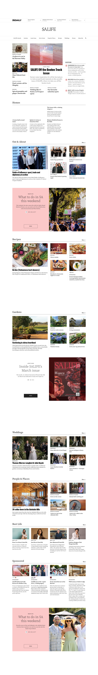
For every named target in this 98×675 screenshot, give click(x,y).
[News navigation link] (34, 20)
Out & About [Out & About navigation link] (42, 38)
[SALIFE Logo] (49, 29)
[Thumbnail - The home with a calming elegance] (37, 127)
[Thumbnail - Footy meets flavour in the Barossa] (58, 612)
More (84, 174)
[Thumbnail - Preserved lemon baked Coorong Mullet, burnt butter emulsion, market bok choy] (77, 302)
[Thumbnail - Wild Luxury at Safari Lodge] (77, 615)
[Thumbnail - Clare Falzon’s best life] (19, 70)
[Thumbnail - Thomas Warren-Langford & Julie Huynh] (30, 485)
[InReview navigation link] (63, 20)
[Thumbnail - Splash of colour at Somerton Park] (37, 152)
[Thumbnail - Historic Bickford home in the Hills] (55, 153)
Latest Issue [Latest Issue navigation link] (33, 38)
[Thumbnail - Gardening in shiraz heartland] (30, 365)
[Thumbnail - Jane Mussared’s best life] (58, 572)
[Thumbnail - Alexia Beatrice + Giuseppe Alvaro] (77, 495)
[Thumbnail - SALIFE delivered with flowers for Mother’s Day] (20, 611)
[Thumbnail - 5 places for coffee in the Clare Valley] (77, 539)
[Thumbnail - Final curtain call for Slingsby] (19, 83)
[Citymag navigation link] (49, 20)
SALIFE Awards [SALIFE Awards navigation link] (17, 38)
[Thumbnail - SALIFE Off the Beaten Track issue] (46, 63)
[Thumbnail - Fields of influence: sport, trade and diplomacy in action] (30, 195)
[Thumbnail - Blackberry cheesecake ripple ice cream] (58, 300)
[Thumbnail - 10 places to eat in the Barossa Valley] (19, 51)
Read (30, 258)
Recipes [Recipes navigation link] (60, 38)
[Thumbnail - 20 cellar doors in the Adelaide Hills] (30, 531)
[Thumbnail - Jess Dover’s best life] (39, 571)
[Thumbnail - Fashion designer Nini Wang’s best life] (77, 572)
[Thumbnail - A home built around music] (20, 152)
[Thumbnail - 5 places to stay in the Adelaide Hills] (58, 539)
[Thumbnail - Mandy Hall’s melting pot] (77, 522)
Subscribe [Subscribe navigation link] (80, 38)
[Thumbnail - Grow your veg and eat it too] (77, 372)
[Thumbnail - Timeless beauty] (58, 372)
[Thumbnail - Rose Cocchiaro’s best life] (20, 571)
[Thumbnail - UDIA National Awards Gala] (77, 203)
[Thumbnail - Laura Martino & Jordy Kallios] (58, 493)
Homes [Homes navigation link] (74, 38)
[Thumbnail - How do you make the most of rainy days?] (77, 70)
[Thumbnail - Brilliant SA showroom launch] (77, 186)
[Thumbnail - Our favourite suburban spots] (55, 95)
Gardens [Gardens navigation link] (26, 38)
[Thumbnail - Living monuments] (77, 355)
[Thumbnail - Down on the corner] (58, 522)
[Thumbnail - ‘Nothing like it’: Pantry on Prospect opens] (37, 96)
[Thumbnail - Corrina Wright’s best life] (77, 98)
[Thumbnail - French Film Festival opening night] (58, 203)
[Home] (19, 20)
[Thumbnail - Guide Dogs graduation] (58, 185)
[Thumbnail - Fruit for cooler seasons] (58, 355)
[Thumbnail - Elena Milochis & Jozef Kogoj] (58, 475)
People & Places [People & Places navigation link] (51, 38)
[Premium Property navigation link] (78, 20)
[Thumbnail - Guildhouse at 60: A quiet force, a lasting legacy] (39, 611)
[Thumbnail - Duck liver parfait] (77, 83)
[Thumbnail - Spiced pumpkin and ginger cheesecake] (19, 91)
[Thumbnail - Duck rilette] (77, 282)
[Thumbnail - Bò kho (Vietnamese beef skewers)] (30, 291)
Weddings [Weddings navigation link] (67, 38)
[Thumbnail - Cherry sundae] (58, 282)
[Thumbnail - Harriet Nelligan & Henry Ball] (77, 476)
